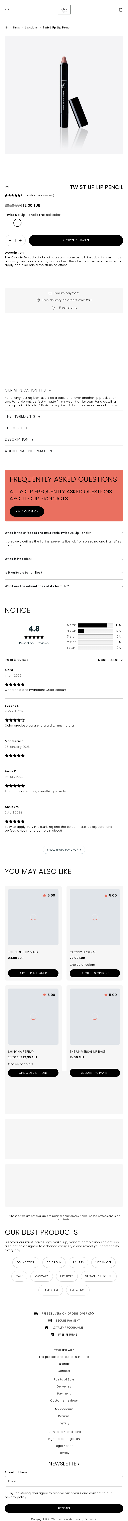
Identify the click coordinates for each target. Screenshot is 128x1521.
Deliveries (64, 1386)
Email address (16, 1472)
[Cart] (120, 9)
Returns (64, 1416)
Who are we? (64, 1350)
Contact (64, 1371)
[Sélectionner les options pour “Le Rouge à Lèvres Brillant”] (95, 973)
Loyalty (64, 1423)
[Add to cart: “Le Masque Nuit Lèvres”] (33, 973)
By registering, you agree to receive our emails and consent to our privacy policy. (58, 1495)
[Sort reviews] (110, 660)
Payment (64, 1394)
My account (64, 1409)
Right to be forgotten (64, 1439)
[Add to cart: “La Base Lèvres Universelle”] (95, 1073)
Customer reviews (64, 1401)
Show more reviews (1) (64, 850)
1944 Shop (12, 27)
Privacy (64, 1453)
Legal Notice (64, 1446)
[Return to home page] (64, 9)
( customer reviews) (38, 195)
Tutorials (64, 1364)
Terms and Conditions (64, 1432)
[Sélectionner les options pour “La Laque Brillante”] (33, 1073)
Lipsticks (31, 27)
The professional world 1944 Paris (64, 1357)
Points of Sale (64, 1379)
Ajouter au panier (76, 240)
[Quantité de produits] (15, 240)
